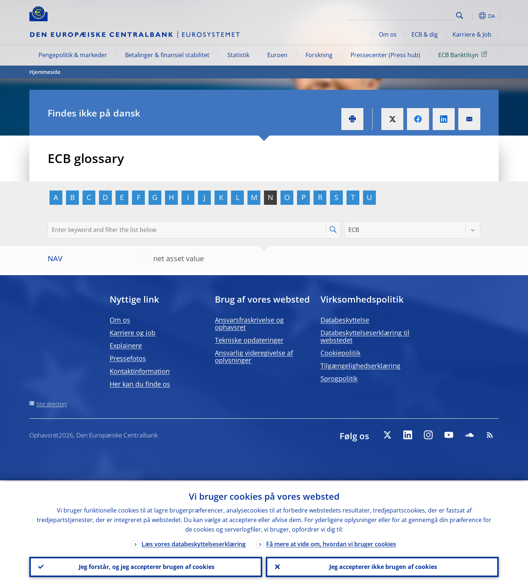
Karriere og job (132, 332)
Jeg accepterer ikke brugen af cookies (382, 566)
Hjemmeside (44, 72)
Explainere (126, 345)
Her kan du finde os (140, 384)
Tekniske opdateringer (249, 340)
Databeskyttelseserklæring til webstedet (365, 336)
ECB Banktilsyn (463, 54)
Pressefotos (128, 358)
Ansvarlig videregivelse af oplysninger (254, 356)
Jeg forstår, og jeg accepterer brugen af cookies (146, 566)
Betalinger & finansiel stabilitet (167, 55)
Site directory (51, 403)
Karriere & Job (471, 34)
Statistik (238, 55)
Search (460, 15)
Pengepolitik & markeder (72, 55)
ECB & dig (424, 34)
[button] (473, 16)
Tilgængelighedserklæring (360, 365)
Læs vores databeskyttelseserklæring (194, 543)
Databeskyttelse (344, 319)
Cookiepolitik (340, 352)
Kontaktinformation (140, 371)
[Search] (417, 14)
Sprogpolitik (339, 378)
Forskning (319, 55)
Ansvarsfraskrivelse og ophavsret (249, 323)
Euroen (277, 55)
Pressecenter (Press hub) (385, 55)
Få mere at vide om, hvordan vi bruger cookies (331, 543)
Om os (388, 34)
